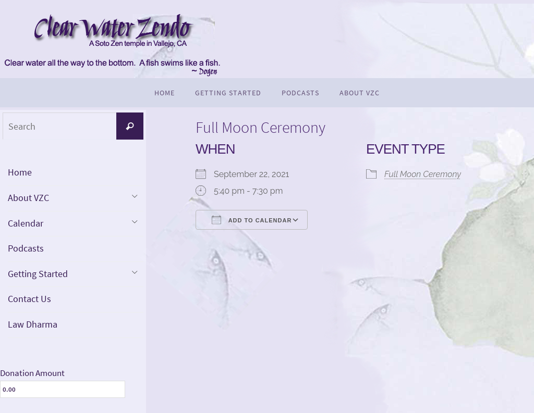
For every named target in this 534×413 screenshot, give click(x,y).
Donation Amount (32, 373)
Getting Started (38, 274)
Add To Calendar (252, 219)
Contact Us (29, 299)
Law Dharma (32, 324)
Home (20, 172)
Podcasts (26, 248)
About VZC (28, 198)
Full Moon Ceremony (422, 174)
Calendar (25, 223)
